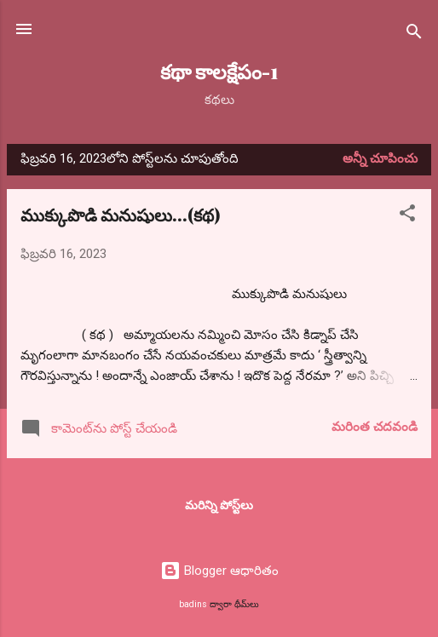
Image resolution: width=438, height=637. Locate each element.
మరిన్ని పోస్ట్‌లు (219, 505)
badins (193, 604)
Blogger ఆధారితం (219, 570)
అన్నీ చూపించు (380, 158)
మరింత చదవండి (374, 426)
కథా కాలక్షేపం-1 (219, 71)
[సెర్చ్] (414, 34)
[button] (407, 216)
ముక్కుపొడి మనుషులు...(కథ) (120, 214)
